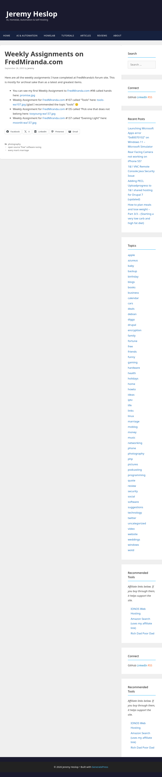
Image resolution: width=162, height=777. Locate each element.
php (130, 459)
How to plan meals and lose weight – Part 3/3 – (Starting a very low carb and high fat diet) (141, 214)
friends (132, 351)
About (117, 35)
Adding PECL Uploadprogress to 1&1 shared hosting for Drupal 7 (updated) (140, 190)
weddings (134, 539)
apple (131, 255)
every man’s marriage (18, 150)
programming (136, 475)
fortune (132, 341)
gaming (132, 362)
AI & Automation (26, 35)
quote (131, 480)
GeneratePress (100, 766)
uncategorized (137, 523)
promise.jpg (27, 95)
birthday (133, 276)
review (132, 486)
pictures (133, 464)
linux (131, 416)
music (131, 437)
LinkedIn (142, 97)
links (131, 410)
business (133, 292)
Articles (85, 35)
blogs (131, 282)
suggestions (135, 507)
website (133, 534)
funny (131, 357)
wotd (131, 550)
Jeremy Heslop (31, 14)
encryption (134, 330)
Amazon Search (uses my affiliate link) (141, 623)
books (131, 287)
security (133, 491)
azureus (133, 260)
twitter (132, 518)
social (131, 496)
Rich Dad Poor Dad (142, 633)
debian (132, 314)
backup (132, 271)
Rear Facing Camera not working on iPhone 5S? (140, 156)
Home (6, 35)
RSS (150, 97)
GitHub (132, 97)
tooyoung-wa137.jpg (42, 113)
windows (133, 544)
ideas (131, 394)
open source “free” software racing (24, 147)
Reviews (102, 35)
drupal (132, 325)
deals (131, 308)
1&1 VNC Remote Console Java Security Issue (141, 171)
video (131, 529)
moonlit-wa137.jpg (24, 122)
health (132, 373)
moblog (133, 427)
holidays (133, 378)
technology (135, 512)
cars (130, 303)
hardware (134, 368)
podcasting (135, 469)
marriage (133, 421)
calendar (133, 298)
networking (135, 443)
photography (14, 144)
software (133, 502)
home (131, 384)
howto (132, 389)
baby (131, 266)
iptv (130, 400)
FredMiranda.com (78, 90)
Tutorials (68, 35)
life (130, 405)
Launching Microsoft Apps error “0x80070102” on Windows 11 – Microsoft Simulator (141, 137)
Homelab (49, 35)
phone (132, 448)
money (132, 432)
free (130, 346)
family (132, 335)
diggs (131, 319)
